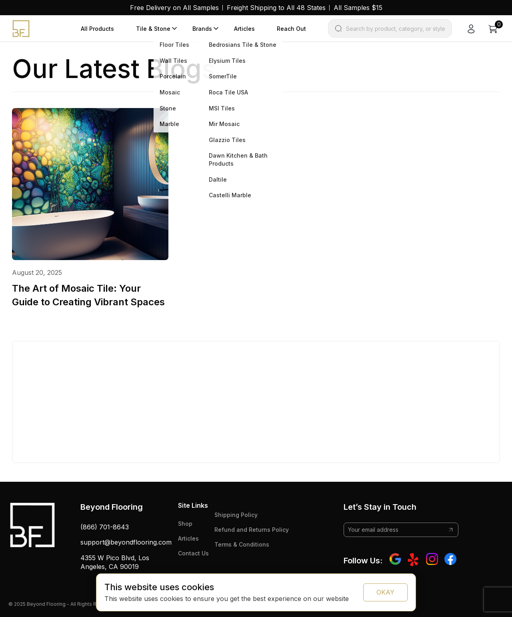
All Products (97, 28)
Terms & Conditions (241, 544)
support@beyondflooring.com (126, 542)
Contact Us (193, 553)
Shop (185, 523)
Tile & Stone (153, 28)
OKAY (385, 592)
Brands (202, 28)
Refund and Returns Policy (251, 529)
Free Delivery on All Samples (174, 8)
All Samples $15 (358, 8)
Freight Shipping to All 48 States (276, 8)
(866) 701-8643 (104, 527)
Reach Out (291, 28)
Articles (244, 28)
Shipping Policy (236, 514)
